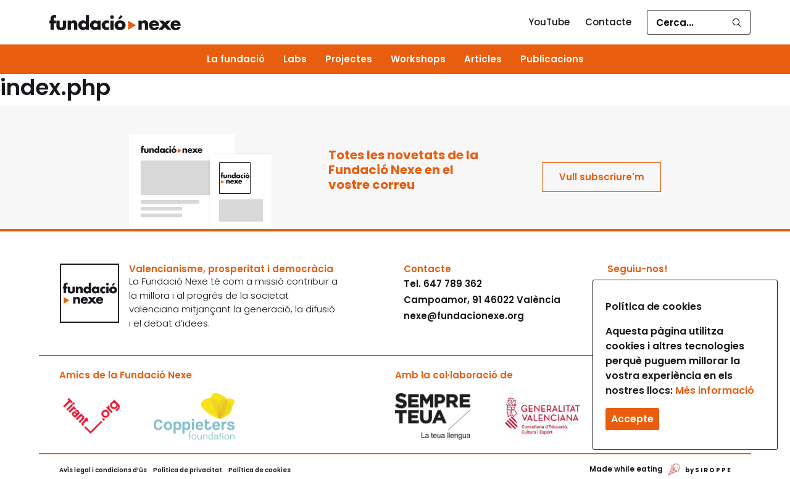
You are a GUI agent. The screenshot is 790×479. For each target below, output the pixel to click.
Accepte (632, 419)
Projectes (348, 58)
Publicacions (552, 58)
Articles (483, 58)
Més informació (714, 390)
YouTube (549, 21)
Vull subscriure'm (601, 176)
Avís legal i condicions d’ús (103, 470)
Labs (295, 58)
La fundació (236, 58)
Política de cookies (259, 470)
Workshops (418, 58)
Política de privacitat (187, 470)
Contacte (608, 21)
